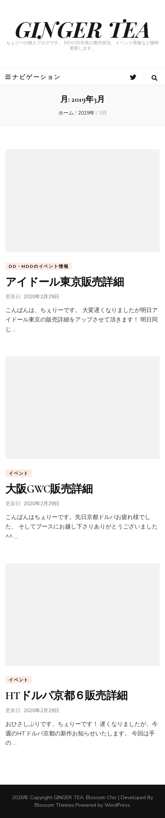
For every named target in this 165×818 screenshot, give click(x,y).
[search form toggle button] (154, 78)
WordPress (117, 805)
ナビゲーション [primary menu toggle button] (33, 77)
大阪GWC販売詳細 (48, 489)
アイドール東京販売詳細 (64, 282)
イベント (19, 473)
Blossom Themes (54, 805)
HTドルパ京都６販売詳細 (66, 695)
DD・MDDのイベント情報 (39, 266)
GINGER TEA (82, 28)
